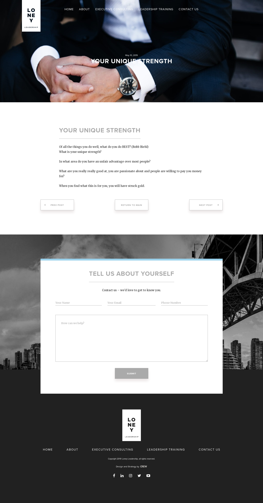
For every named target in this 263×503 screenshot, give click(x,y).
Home (69, 9)
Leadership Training (156, 9)
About (84, 9)
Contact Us (189, 9)
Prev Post (54, 205)
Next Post (209, 205)
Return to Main (131, 205)
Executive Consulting (114, 9)
